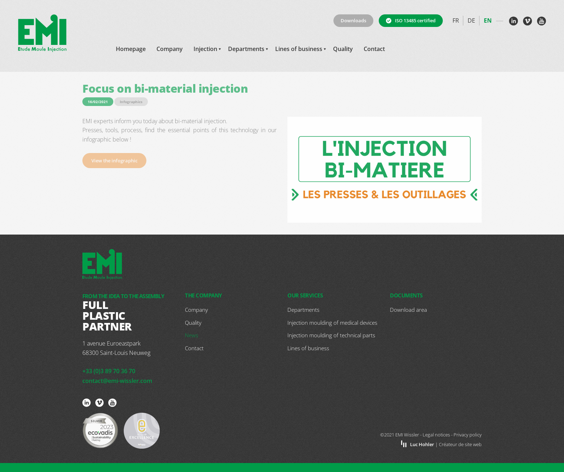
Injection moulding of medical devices (332, 322)
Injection (205, 49)
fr (455, 20)
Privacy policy (468, 434)
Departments (246, 49)
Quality (343, 49)
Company (169, 49)
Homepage (131, 49)
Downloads (353, 20)
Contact (374, 49)
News (191, 335)
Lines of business (298, 49)
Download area (408, 309)
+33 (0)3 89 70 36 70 (108, 371)
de (471, 20)
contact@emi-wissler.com (117, 381)
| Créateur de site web (446, 444)
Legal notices (436, 434)
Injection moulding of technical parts (331, 335)
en (488, 20)
